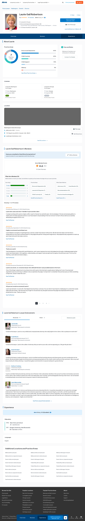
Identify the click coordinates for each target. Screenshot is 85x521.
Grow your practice (69, 2)
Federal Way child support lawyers (13, 466)
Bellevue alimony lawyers (11, 452)
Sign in (79, 2)
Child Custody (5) (37, 194)
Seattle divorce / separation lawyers (64, 476)
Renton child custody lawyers (37, 469)
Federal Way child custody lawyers (64, 462)
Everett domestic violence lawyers (13, 462)
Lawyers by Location (15, 2)
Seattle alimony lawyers (61, 472)
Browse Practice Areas (7, 500)
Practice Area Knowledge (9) (65, 194)
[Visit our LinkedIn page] (76, 517)
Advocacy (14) (62, 186)
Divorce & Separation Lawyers (50, 507)
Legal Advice (5, 498)
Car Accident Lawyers (48, 505)
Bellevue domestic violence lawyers (39, 456)
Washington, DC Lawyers (28, 502)
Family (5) (47, 194)
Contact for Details (70, 57)
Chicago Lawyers (26, 498)
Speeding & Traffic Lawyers (49, 511)
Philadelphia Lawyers (27, 505)
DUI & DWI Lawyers (47, 500)
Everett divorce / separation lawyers (64, 459)
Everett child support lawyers (37, 459)
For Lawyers (4, 505)
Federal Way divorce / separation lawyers (40, 466)
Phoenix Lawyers (26, 507)
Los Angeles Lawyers (27, 495)
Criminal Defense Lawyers (49, 498)
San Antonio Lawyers (27, 509)
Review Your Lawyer (6, 495)
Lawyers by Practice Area (29, 2)
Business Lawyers (47, 495)
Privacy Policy (13, 516)
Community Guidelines (30, 516)
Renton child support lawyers (63, 469)
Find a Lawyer (5, 493)
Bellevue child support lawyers (63, 452)
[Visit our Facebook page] (66, 517)
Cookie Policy (21, 516)
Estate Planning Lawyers (48, 502)
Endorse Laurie (71, 318)
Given (42, 317)
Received (17, 317)
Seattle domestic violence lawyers (13, 479)
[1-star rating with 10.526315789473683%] (17, 196)
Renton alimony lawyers (10, 469)
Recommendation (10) (64, 190)
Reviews (42, 36)
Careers (65, 495)
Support (65, 498)
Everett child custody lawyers (12, 459)
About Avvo (66, 493)
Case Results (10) (73, 186)
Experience (71, 36)
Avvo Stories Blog (6, 502)
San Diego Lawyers (27, 511)
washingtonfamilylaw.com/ (13, 136)
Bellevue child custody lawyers (38, 452)
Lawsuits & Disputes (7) (38, 190)
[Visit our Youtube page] (81, 517)
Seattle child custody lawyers (12, 476)
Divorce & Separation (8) (39, 186)
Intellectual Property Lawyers (49, 509)
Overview (13, 36)
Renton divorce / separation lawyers (13, 472)
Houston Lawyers (27, 500)
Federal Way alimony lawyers (37, 462)
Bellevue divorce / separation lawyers (13, 456)
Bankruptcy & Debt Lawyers (49, 493)
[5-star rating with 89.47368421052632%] (17, 185)
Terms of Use (5, 516)
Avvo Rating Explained (69, 500)
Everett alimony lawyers (61, 456)
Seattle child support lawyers (37, 476)
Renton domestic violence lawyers (38, 472)
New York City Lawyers (28, 493)
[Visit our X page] (71, 517)
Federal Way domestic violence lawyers (65, 466)
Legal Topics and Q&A (43, 2)
